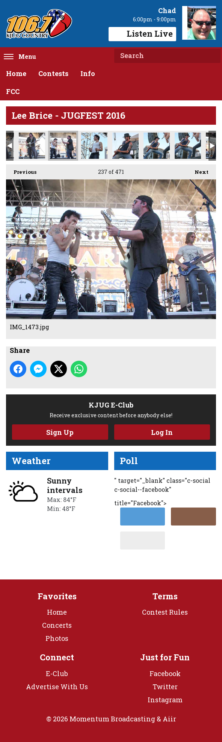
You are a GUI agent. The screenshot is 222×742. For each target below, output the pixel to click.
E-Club (57, 673)
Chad (167, 10)
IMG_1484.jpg (156, 146)
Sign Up (60, 432)
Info (87, 73)
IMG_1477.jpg (125, 146)
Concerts (57, 625)
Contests (53, 73)
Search (212, 56)
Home (16, 73)
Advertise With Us (57, 686)
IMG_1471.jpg (32, 146)
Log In (162, 432)
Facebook (165, 673)
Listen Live (142, 33)
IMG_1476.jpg (94, 146)
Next (197, 169)
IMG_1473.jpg (63, 146)
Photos (56, 638)
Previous (21, 169)
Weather (31, 461)
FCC (13, 91)
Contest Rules (165, 612)
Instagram (165, 699)
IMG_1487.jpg (188, 146)
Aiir (169, 718)
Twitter (165, 686)
